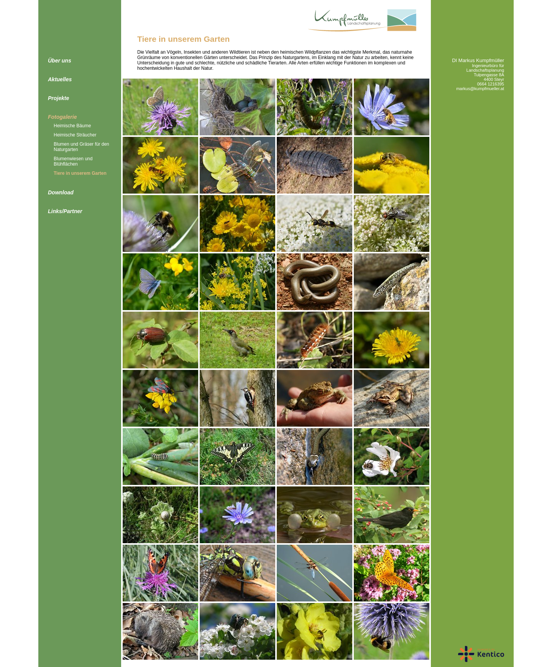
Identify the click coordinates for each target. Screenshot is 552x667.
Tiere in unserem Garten (80, 173)
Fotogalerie (62, 117)
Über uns (59, 61)
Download (61, 192)
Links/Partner (65, 211)
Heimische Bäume (72, 125)
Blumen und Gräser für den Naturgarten (81, 146)
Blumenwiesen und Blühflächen (73, 161)
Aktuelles (60, 79)
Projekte (58, 98)
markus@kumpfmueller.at (480, 88)
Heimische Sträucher (75, 135)
